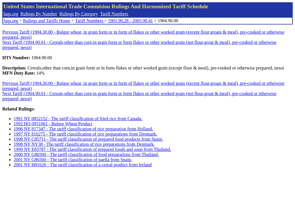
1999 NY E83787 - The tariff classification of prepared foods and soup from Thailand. (92, 149)
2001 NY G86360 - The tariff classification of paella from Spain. (73, 159)
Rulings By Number (39, 13)
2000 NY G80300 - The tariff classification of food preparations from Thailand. (86, 154)
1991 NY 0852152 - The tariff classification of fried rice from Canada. (78, 118)
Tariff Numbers (114, 13)
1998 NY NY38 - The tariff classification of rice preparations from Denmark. (84, 144)
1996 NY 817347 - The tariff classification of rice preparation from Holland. (83, 128)
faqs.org (10, 13)
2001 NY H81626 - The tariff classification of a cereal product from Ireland (83, 164)
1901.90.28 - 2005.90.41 (130, 20)
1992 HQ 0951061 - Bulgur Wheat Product (53, 123)
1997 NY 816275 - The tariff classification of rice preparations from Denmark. (85, 134)
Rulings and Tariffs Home (46, 20)
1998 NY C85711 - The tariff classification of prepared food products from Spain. (88, 139)
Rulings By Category (79, 13)
